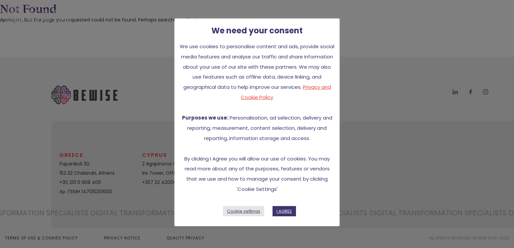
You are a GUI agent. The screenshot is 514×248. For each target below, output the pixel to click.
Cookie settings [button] (243, 211)
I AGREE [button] (284, 211)
